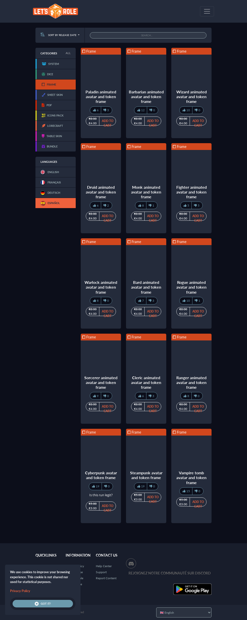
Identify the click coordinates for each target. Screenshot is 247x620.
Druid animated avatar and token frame (101, 192)
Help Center (104, 566)
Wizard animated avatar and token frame (191, 96)
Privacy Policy (20, 591)
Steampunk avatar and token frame (146, 475)
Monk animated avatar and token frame (146, 192)
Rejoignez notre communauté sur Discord (170, 573)
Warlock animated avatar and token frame (101, 287)
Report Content (106, 578)
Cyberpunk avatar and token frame (101, 475)
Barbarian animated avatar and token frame (146, 96)
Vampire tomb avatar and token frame (191, 477)
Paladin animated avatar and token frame (101, 96)
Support (101, 572)
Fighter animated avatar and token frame (191, 192)
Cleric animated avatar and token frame (146, 382)
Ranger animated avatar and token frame (191, 382)
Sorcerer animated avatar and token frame (100, 382)
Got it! (43, 604)
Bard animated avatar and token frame (146, 287)
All (68, 53)
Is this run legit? (101, 495)
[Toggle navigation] (207, 11)
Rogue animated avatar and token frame (191, 287)
